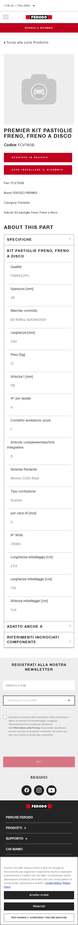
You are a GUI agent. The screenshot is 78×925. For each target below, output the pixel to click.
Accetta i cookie (39, 895)
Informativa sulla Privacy (26, 727)
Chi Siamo (14, 849)
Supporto (17, 838)
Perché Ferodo (19, 817)
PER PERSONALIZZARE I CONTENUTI (41, 712)
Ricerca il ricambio (39, 28)
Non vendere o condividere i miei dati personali (39, 917)
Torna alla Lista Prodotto (27, 42)
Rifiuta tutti (39, 906)
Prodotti (16, 828)
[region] (39, 891)
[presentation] (35, 746)
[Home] (39, 17)
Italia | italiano (17, 5)
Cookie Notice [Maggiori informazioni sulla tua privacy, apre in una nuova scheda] (53, 883)
